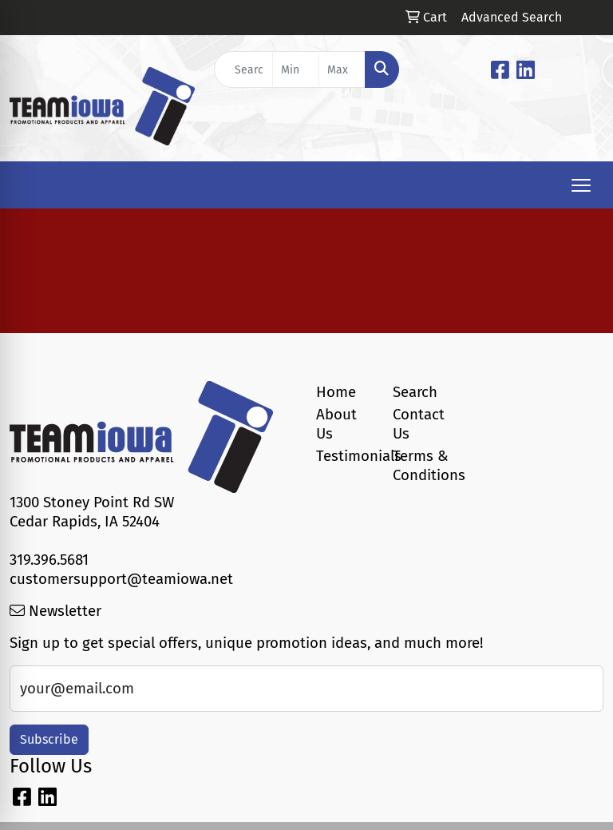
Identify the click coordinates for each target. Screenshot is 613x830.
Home (336, 392)
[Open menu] (581, 185)
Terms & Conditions (421, 465)
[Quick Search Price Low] (295, 69)
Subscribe (49, 739)
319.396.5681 (49, 560)
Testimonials (345, 456)
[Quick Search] (243, 69)
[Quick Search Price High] (342, 69)
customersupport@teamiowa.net (121, 579)
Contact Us (419, 424)
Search (415, 392)
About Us (336, 424)
